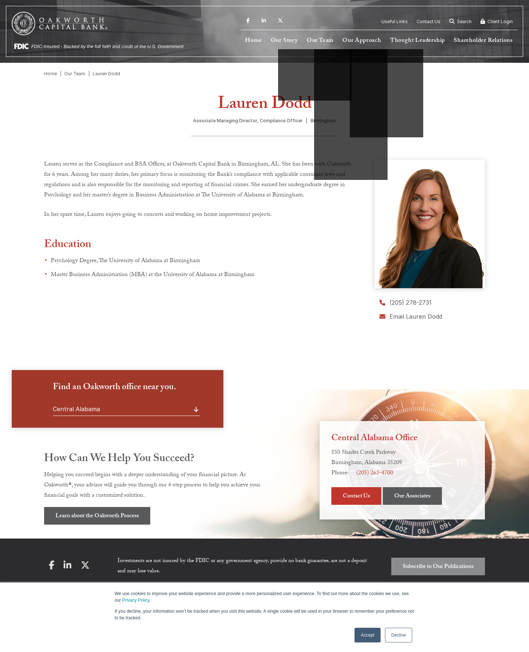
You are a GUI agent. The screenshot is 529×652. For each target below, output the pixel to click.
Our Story (284, 41)
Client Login (497, 21)
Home (253, 41)
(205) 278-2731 (405, 302)
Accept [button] (367, 635)
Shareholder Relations (483, 41)
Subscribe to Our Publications (438, 567)
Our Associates (412, 496)
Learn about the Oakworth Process (97, 516)
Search (460, 21)
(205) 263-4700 (374, 473)
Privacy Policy (136, 600)
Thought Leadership (417, 41)
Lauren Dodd (106, 73)
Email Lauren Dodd (410, 316)
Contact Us (428, 21)
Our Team (320, 41)
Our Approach (361, 41)
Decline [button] (398, 635)
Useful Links (394, 21)
